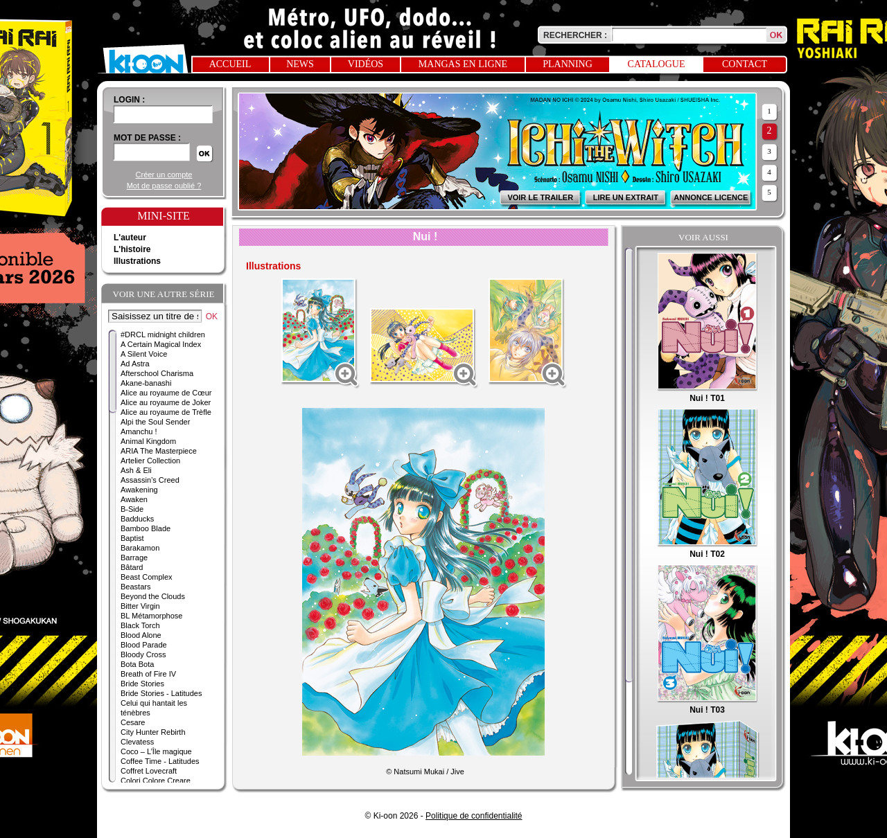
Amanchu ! (139, 431)
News (300, 64)
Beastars (135, 586)
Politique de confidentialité (473, 816)
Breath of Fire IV (148, 674)
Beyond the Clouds (153, 596)
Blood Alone (141, 635)
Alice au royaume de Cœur (166, 393)
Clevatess (137, 742)
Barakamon (140, 548)
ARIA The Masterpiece (159, 451)
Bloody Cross (143, 654)
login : (129, 100)
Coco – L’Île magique (156, 751)
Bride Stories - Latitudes (161, 693)
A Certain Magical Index (161, 344)
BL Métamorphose (151, 616)
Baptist (132, 538)
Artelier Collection (150, 460)
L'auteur (130, 237)
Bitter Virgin (140, 606)
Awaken (134, 499)
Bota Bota (137, 664)
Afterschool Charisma (157, 373)
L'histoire (132, 249)
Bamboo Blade (145, 528)
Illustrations (137, 261)
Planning (567, 64)
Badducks (137, 519)
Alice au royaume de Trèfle (166, 412)
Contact (744, 64)
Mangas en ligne (463, 64)
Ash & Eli (136, 470)
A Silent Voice (144, 354)
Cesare (133, 722)
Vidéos (365, 64)
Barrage (134, 557)
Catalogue (656, 64)
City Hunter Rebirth (153, 732)
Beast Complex (147, 577)
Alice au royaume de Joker (166, 402)
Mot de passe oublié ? (164, 185)
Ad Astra (135, 363)
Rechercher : (575, 35)
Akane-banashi (146, 383)
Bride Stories (142, 683)
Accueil (230, 64)
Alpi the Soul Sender (155, 422)
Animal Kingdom (148, 441)
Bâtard (132, 567)
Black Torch (140, 625)
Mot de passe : (147, 138)
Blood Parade (144, 645)
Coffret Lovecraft (149, 771)
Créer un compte (164, 174)
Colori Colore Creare (156, 780)
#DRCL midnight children (163, 334)
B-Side (132, 509)
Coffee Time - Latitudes (160, 761)
